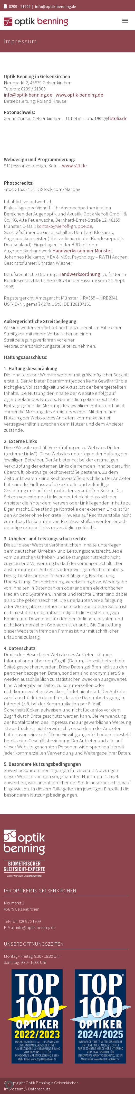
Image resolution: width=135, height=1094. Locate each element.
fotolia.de (118, 118)
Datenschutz (39, 1089)
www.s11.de (74, 165)
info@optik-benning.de (55, 6)
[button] (9, 1085)
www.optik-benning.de (79, 95)
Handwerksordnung (79, 274)
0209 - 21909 (20, 6)
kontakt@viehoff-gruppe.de (64, 226)
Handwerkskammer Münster (82, 250)
